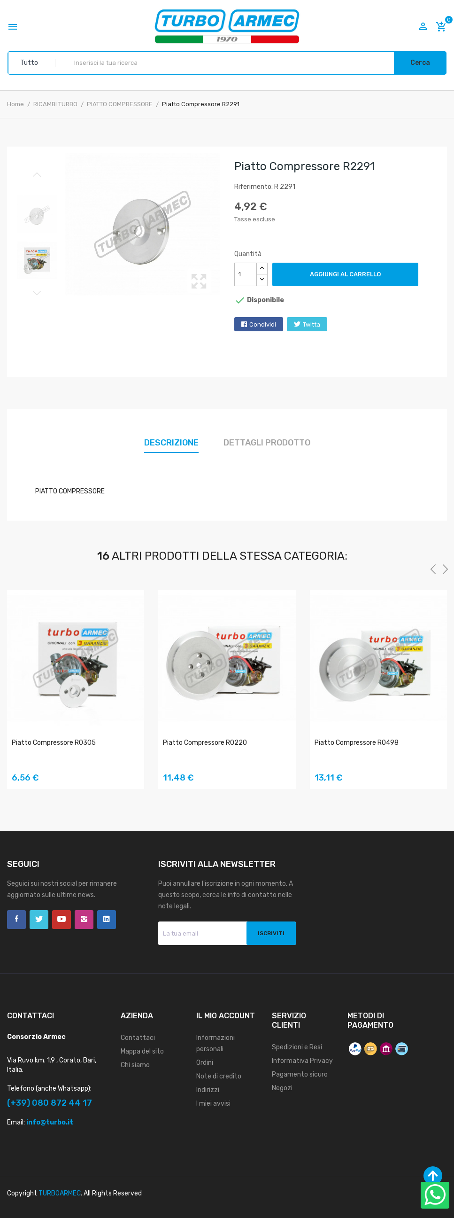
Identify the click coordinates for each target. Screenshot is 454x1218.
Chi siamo (135, 1065)
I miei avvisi (213, 1104)
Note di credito (218, 1076)
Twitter (39, 919)
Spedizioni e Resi (297, 1047)
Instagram (84, 919)
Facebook (16, 919)
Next (37, 292)
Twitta (311, 324)
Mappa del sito (142, 1051)
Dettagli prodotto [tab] (266, 442)
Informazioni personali (215, 1043)
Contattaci (138, 1038)
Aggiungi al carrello (345, 274)
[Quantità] (245, 274)
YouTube (61, 919)
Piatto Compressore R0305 (54, 743)
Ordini (204, 1063)
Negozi (282, 1088)
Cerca (420, 63)
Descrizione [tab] (171, 442)
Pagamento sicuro (300, 1074)
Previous (37, 175)
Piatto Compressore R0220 (205, 743)
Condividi (262, 324)
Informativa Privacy (302, 1061)
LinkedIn (106, 919)
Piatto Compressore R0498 (357, 743)
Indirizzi (207, 1090)
